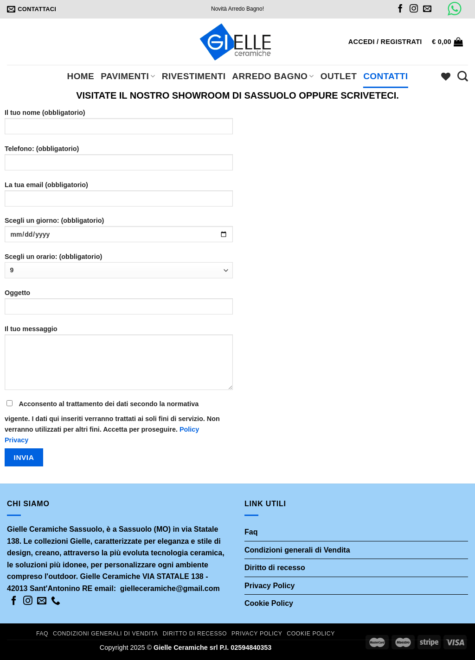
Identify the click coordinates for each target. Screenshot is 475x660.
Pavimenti (128, 76)
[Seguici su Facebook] (400, 9)
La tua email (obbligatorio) (119, 197)
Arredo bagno (273, 76)
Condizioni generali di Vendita (297, 550)
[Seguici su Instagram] (414, 9)
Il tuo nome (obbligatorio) (119, 125)
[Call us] (55, 601)
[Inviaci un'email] (427, 9)
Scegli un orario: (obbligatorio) (119, 265)
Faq (250, 532)
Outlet (339, 76)
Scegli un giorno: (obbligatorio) (119, 233)
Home (81, 76)
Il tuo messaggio (119, 360)
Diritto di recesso (274, 568)
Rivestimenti (194, 76)
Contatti (385, 76)
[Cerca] (462, 76)
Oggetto (119, 305)
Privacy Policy (269, 586)
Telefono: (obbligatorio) (119, 161)
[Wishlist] (445, 76)
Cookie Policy (268, 603)
